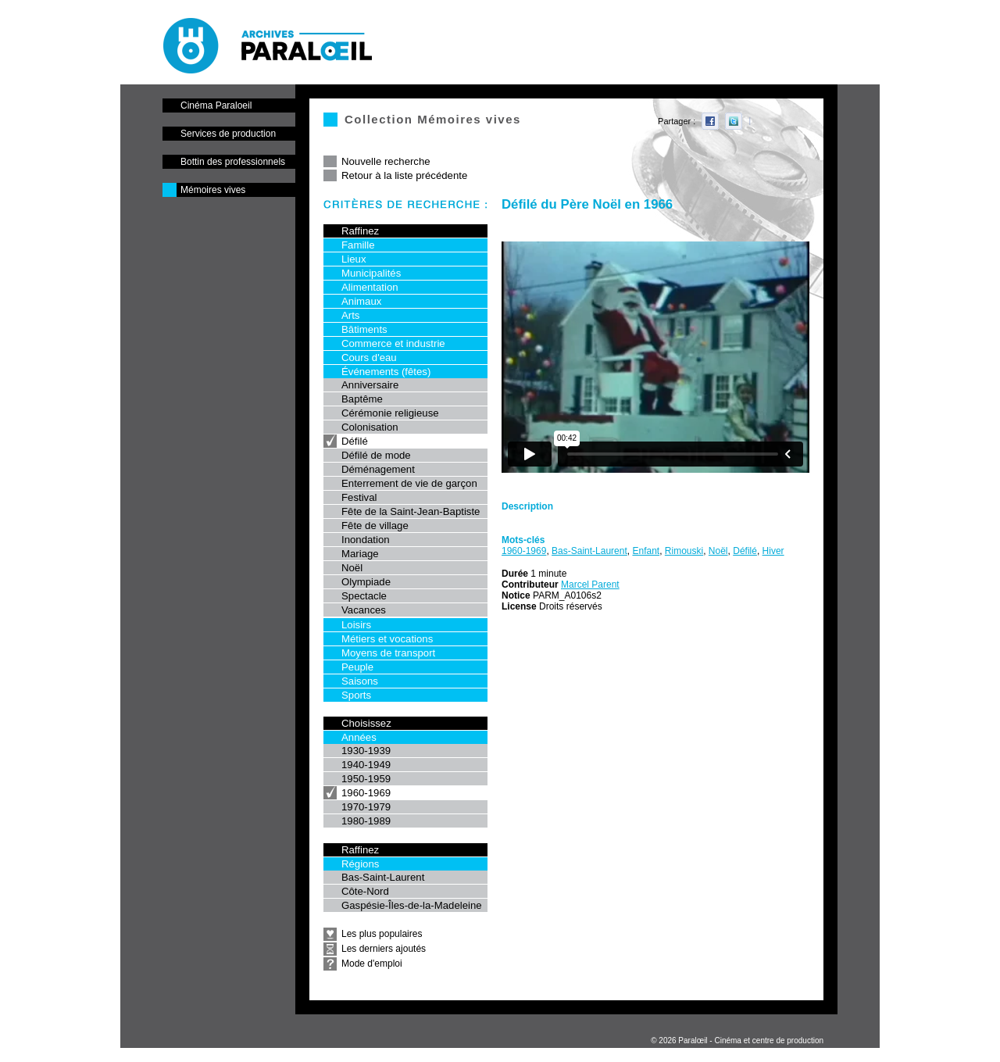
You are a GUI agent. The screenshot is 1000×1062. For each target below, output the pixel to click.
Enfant (645, 550)
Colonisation (369, 427)
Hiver (773, 550)
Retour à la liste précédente (404, 175)
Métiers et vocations (387, 639)
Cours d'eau (369, 357)
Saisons (359, 681)
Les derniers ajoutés (383, 948)
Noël (351, 568)
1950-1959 (366, 779)
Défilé (354, 441)
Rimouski (684, 550)
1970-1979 (366, 807)
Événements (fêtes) (385, 371)
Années (359, 737)
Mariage (360, 554)
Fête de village (375, 525)
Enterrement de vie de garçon (409, 483)
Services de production (228, 133)
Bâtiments (364, 329)
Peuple (357, 667)
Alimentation (369, 287)
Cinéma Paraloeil (216, 105)
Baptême (362, 399)
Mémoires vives (212, 189)
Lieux (353, 259)
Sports (356, 695)
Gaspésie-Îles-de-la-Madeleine (411, 905)
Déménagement (378, 469)
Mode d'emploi (371, 963)
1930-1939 (366, 750)
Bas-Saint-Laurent (382, 877)
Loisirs (356, 625)
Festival (359, 497)
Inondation (365, 539)
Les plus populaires (381, 933)
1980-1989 (366, 821)
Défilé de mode (376, 455)
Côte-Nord (365, 891)
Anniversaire (369, 385)
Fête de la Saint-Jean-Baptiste (410, 511)
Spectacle (364, 596)
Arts (350, 315)
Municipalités (371, 273)
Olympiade (366, 582)
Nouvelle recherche (385, 161)
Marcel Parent (590, 584)
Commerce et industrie (393, 343)
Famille (358, 245)
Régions (360, 864)
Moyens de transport (388, 653)
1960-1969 (366, 793)
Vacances (363, 610)
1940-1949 (366, 765)
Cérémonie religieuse (390, 413)
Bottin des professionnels (232, 161)
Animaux (361, 301)
